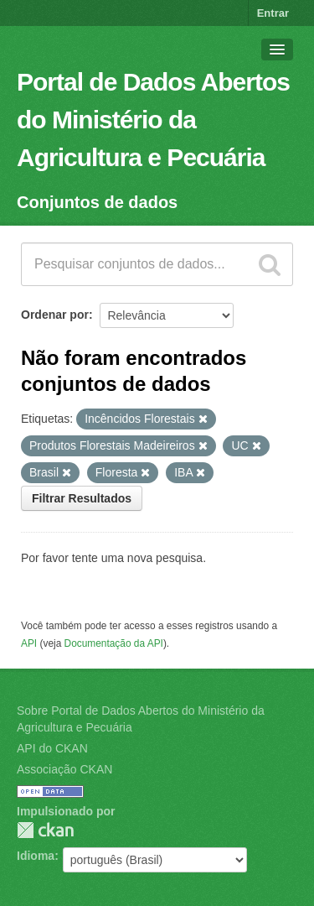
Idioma (35, 855)
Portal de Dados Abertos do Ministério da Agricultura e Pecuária (153, 119)
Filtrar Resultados (81, 498)
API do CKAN (52, 748)
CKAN (45, 830)
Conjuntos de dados (97, 202)
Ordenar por (55, 314)
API (29, 643)
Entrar (273, 13)
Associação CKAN (64, 769)
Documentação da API (113, 643)
